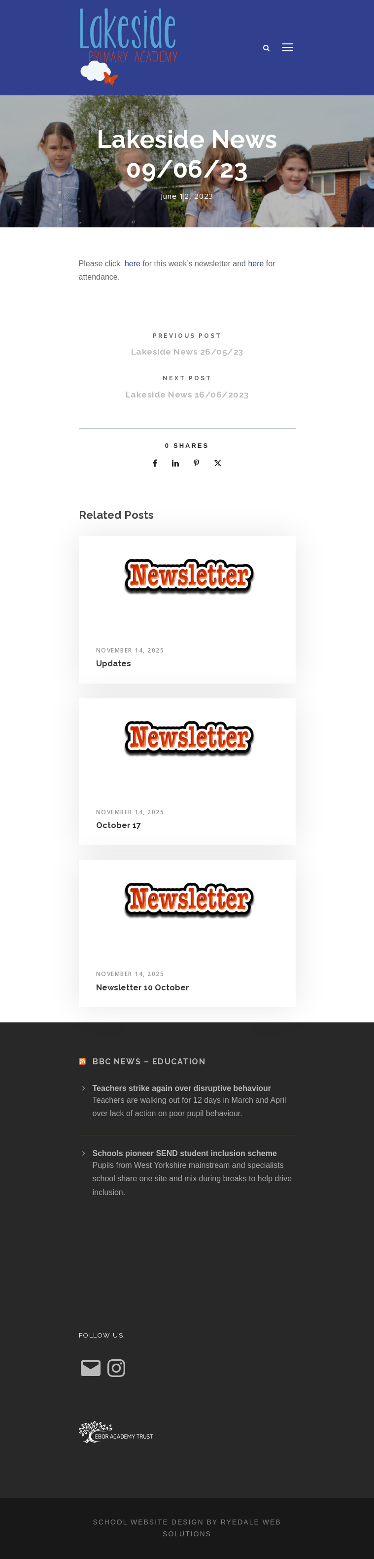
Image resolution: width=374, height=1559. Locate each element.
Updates (113, 663)
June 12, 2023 (187, 196)
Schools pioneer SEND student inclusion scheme (185, 1153)
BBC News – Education (149, 1061)
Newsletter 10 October (142, 987)
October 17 (118, 825)
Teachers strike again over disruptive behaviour (182, 1088)
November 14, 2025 (130, 650)
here (132, 263)
